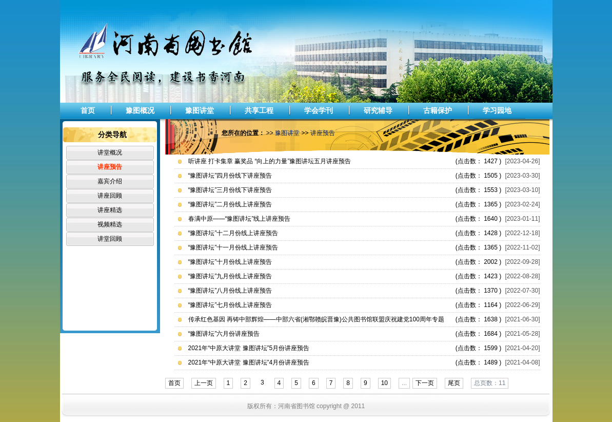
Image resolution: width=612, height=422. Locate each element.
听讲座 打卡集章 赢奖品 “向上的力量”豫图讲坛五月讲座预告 (269, 161)
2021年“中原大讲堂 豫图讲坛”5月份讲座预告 (249, 348)
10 (384, 383)
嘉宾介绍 (109, 181)
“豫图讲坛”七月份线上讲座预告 (230, 305)
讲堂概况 (109, 152)
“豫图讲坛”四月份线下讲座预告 (230, 175)
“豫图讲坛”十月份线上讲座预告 (230, 261)
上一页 (203, 383)
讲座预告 (109, 166)
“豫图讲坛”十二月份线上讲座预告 (233, 233)
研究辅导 (378, 110)
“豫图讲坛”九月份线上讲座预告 (230, 276)
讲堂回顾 (109, 238)
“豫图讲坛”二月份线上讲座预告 (230, 204)
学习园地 (497, 110)
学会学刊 (318, 110)
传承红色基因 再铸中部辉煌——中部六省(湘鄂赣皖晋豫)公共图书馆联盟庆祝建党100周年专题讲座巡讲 (316, 321)
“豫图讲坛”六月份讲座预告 (224, 333)
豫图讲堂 (199, 110)
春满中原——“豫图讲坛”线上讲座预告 (239, 218)
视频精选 (109, 224)
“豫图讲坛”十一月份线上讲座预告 (233, 247)
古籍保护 (437, 110)
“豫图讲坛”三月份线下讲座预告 (230, 190)
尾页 (454, 383)
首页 (88, 110)
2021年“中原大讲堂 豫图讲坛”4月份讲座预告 (249, 362)
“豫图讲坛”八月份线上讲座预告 (230, 290)
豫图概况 (140, 110)
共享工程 (259, 110)
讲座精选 (109, 210)
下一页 (425, 383)
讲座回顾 (109, 195)
